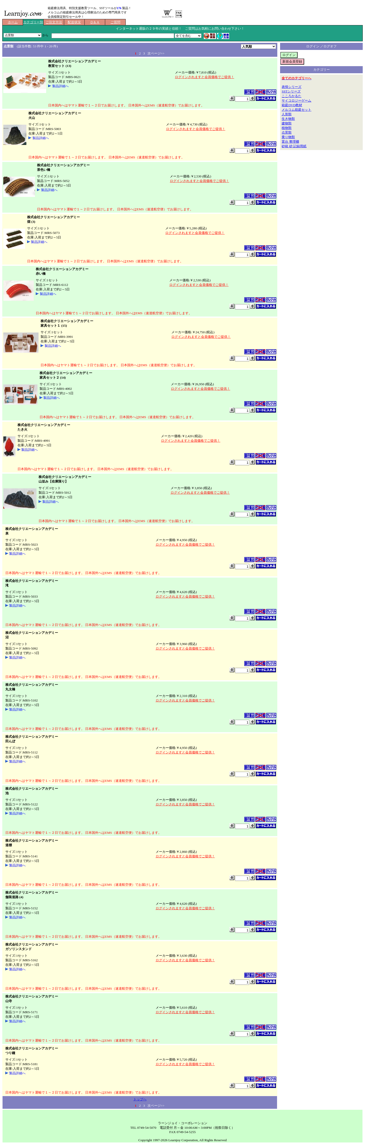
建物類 (286, 123)
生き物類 (288, 119)
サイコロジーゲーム (296, 100)
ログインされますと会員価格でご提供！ (204, 77)
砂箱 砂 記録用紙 (294, 146)
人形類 (286, 114)
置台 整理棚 (290, 141)
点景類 (286, 132)
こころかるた (291, 96)
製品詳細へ (60, 86)
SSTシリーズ (291, 91)
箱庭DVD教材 (292, 105)
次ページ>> (156, 53)
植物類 (286, 128)
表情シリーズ (291, 87)
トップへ (140, 1099)
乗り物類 (288, 137)
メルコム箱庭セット (296, 110)
